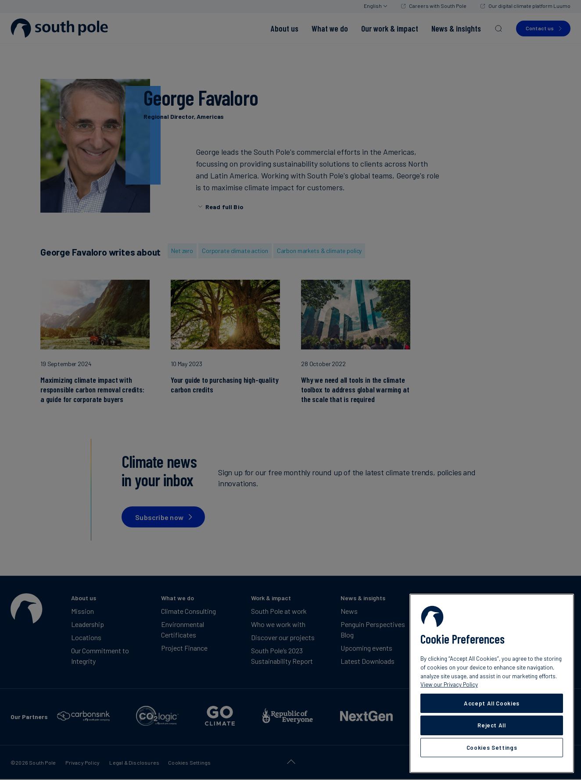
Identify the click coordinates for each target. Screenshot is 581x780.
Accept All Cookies (492, 703)
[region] (491, 683)
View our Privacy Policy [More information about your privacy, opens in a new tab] (449, 684)
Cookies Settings (491, 747)
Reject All (491, 725)
